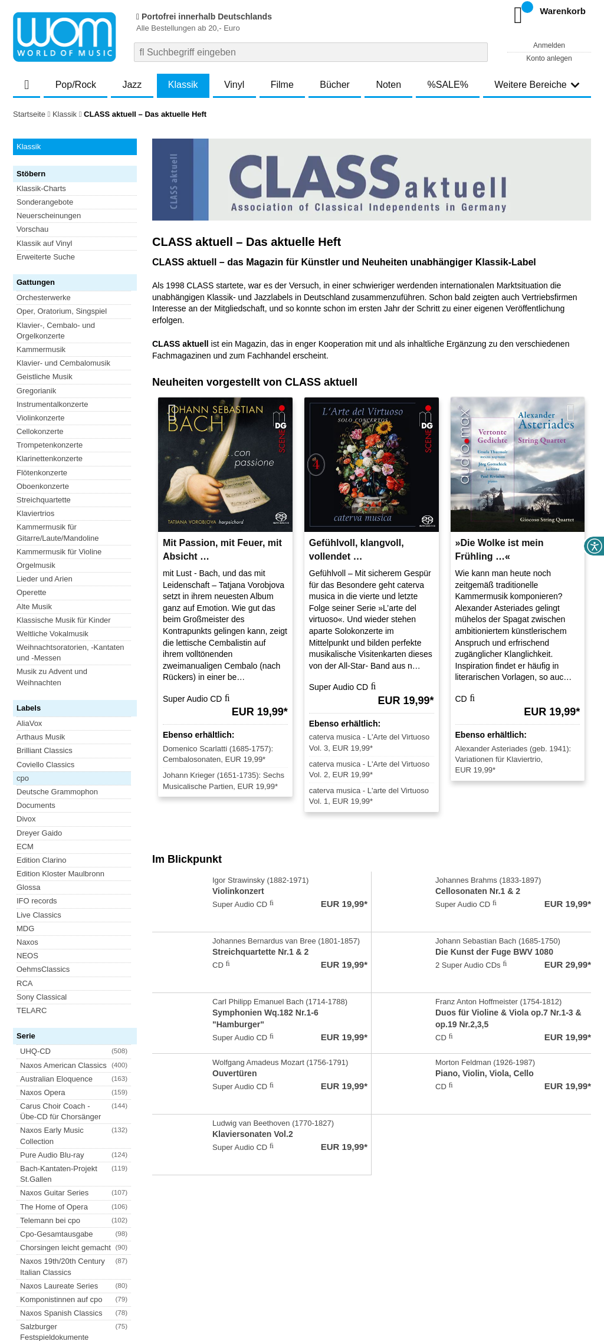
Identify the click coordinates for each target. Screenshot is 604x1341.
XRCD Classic (41, 801)
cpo (23, 497)
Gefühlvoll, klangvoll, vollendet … (356, 549)
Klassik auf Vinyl (44, 243)
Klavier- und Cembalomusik (63, 363)
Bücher (335, 85)
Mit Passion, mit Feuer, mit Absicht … (222, 549)
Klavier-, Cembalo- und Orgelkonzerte (56, 330)
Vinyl (234, 85)
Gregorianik (36, 390)
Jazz (132, 85)
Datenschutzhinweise (129, 1262)
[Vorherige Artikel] (172, 413)
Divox (26, 538)
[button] (74, 588)
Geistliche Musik (45, 376)
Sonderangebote (45, 202)
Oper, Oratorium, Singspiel (62, 311)
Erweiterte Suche (46, 256)
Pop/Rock (75, 85)
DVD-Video (36, 759)
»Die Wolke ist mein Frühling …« (499, 549)
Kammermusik (41, 349)
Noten (388, 85)
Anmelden (549, 45)
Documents (36, 525)
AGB (21, 1262)
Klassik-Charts (41, 188)
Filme (282, 85)
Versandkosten (60, 1262)
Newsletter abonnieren (77, 1227)
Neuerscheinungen (49, 215)
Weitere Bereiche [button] (536, 85)
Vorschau (32, 229)
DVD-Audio (36, 746)
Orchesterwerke (44, 297)
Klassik (183, 85)
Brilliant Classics (45, 470)
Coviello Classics (45, 483)
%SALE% (448, 85)
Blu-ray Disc (37, 732)
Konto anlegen (549, 58)
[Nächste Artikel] (571, 413)
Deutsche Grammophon (57, 511)
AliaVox (29, 442)
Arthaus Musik (41, 456)
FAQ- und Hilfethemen (527, 1227)
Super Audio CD (44, 773)
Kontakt (321, 1262)
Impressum (282, 1262)
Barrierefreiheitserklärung (214, 1262)
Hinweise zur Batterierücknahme (395, 1262)
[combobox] (311, 52)
